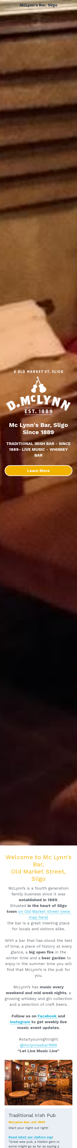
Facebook (48, 1016)
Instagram (20, 1021)
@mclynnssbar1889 (38, 1045)
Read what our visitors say (30, 1137)
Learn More (38, 470)
